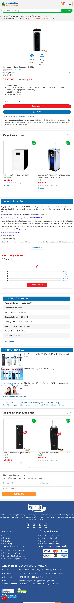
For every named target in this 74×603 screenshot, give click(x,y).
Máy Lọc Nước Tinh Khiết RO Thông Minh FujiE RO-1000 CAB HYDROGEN (54, 176)
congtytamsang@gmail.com (44, 581)
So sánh (6, 185)
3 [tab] (35, 193)
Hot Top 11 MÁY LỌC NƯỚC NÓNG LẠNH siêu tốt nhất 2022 (47, 355)
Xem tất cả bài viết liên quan (15, 397)
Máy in (58, 403)
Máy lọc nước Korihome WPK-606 (16, 175)
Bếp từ (53, 405)
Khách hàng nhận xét (12, 255)
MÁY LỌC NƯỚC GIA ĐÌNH (32, 16)
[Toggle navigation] (70, 4)
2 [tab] (32, 193)
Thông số (17, 298)
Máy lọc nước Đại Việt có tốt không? (39, 369)
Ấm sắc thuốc (39, 405)
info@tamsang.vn (25, 581)
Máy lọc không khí (36, 403)
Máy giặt (15, 405)
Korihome (7, 177)
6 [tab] (45, 193)
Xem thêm (9, 341)
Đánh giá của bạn (37, 285)
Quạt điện (6, 405)
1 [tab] (29, 193)
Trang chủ (5, 16)
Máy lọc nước (22, 403)
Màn (47, 405)
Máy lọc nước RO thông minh (13, 18)
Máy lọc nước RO (50, 16)
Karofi (15, 73)
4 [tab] (39, 193)
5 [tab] (42, 193)
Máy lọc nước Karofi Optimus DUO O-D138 (54, 452)
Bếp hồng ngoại (26, 405)
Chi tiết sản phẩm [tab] (13, 201)
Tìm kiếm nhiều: (8, 403)
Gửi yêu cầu (19, 494)
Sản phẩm (16, 16)
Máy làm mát (49, 403)
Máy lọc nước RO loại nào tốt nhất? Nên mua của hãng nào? (47, 384)
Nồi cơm (61, 405)
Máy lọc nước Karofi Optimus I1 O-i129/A (41, 18)
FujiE (39, 180)
